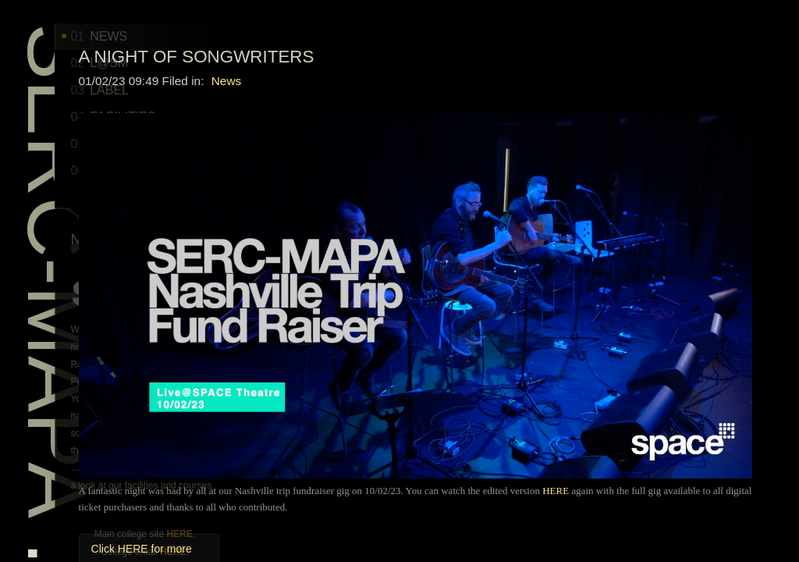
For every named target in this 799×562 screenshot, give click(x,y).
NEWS (157, 36)
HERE (237, 533)
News (475, 80)
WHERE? (165, 170)
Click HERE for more (390, 429)
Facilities (171, 116)
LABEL (158, 90)
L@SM (157, 62)
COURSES (169, 144)
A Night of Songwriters (445, 56)
